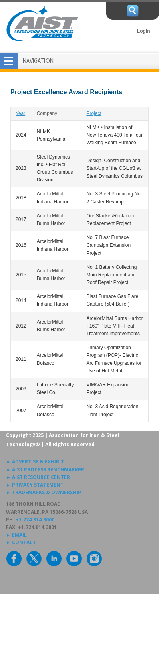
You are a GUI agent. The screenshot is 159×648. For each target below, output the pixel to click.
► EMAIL (16, 534)
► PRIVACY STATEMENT (35, 484)
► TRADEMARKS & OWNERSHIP (43, 492)
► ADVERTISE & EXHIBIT (35, 461)
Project (93, 113)
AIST (42, 23)
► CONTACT (21, 542)
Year (20, 113)
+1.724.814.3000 (35, 519)
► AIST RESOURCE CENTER (38, 477)
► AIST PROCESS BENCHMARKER (45, 469)
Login (143, 31)
